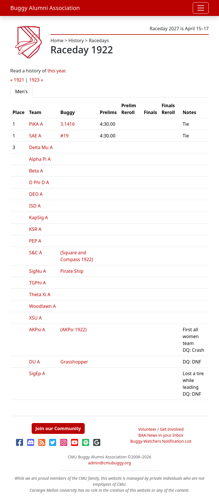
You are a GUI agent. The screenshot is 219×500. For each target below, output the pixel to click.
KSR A (35, 229)
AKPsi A (37, 329)
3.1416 (67, 124)
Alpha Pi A (39, 159)
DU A (34, 362)
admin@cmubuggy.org (109, 463)
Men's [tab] (21, 91)
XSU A (35, 318)
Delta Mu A (41, 147)
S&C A (35, 252)
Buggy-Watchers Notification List (161, 441)
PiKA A (36, 124)
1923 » (36, 80)
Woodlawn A (42, 306)
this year (56, 71)
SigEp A (37, 373)
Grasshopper (74, 362)
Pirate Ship (72, 271)
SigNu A (37, 271)
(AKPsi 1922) (73, 329)
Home (57, 40)
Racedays (99, 40)
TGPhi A (37, 283)
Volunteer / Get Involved (161, 429)
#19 (64, 136)
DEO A (35, 194)
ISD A (34, 206)
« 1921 (17, 80)
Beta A (36, 171)
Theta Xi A (39, 294)
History (76, 40)
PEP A (35, 241)
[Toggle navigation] (201, 8)
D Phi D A (39, 182)
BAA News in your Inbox (160, 435)
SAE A (35, 136)
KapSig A (38, 217)
